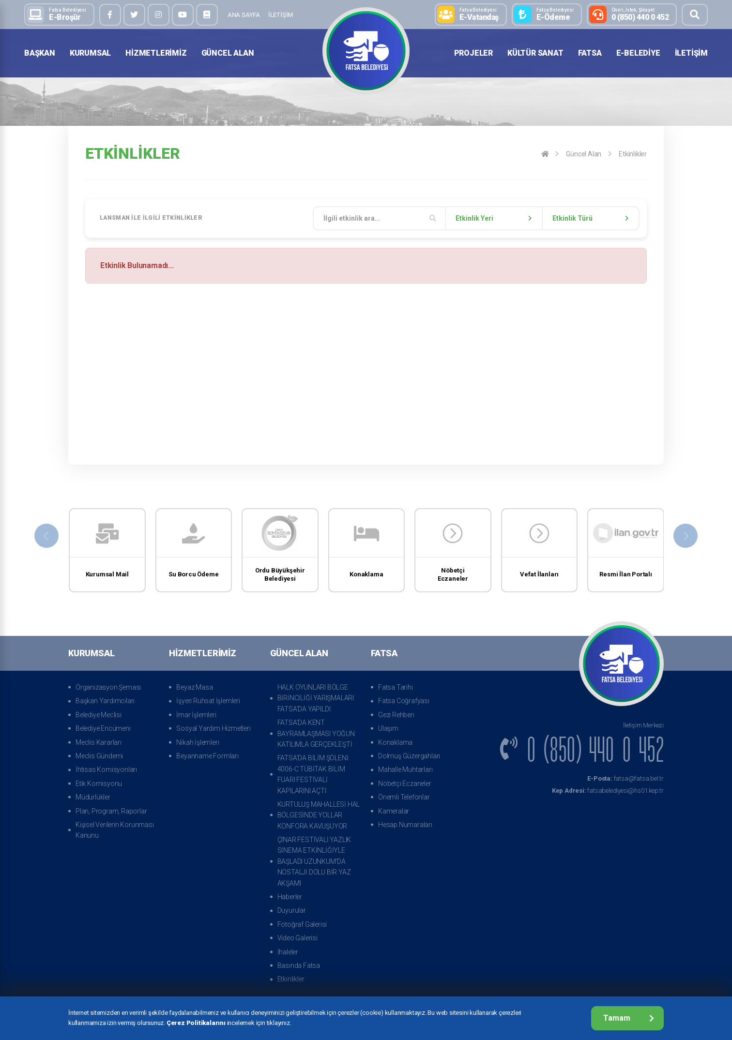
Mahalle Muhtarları (405, 769)
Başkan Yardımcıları (105, 701)
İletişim (280, 14)
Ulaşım (388, 728)
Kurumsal (90, 53)
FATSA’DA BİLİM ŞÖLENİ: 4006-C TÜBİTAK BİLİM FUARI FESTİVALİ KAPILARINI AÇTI (313, 774)
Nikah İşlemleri (197, 742)
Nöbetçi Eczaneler (404, 783)
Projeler (473, 53)
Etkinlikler (633, 154)
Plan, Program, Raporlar (111, 811)
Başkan (39, 53)
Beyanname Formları (207, 756)
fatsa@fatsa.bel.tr (625, 778)
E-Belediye (638, 53)
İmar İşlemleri (196, 715)
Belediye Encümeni (103, 728)
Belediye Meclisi (99, 715)
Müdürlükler (93, 797)
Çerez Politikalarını (196, 1022)
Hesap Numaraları (405, 825)
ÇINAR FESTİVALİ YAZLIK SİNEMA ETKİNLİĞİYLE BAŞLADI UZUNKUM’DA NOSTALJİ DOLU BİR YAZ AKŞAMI (314, 861)
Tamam (628, 1018)
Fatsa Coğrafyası (403, 701)
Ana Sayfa (244, 14)
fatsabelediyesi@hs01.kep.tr (608, 790)
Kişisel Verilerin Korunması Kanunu (115, 830)
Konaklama (395, 742)
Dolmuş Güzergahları (409, 756)
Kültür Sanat (535, 53)
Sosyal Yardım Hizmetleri (213, 728)
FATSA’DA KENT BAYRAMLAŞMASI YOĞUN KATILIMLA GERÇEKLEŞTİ (316, 733)
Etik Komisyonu (99, 783)
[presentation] (46, 536)
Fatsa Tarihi (395, 687)
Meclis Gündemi (99, 756)
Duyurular (291, 910)
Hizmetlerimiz (155, 53)
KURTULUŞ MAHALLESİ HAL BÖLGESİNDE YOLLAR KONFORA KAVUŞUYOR (318, 815)
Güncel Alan (227, 53)
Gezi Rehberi (396, 715)
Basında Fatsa (298, 965)
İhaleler (287, 952)
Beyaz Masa (194, 687)
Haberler (289, 897)
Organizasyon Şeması (108, 687)
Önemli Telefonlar (404, 797)
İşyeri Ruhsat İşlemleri (208, 701)
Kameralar (393, 811)
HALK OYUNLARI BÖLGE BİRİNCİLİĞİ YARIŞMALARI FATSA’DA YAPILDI (315, 698)
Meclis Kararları (99, 742)
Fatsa (590, 53)
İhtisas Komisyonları (106, 769)
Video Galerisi (297, 938)
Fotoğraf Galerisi (302, 924)
